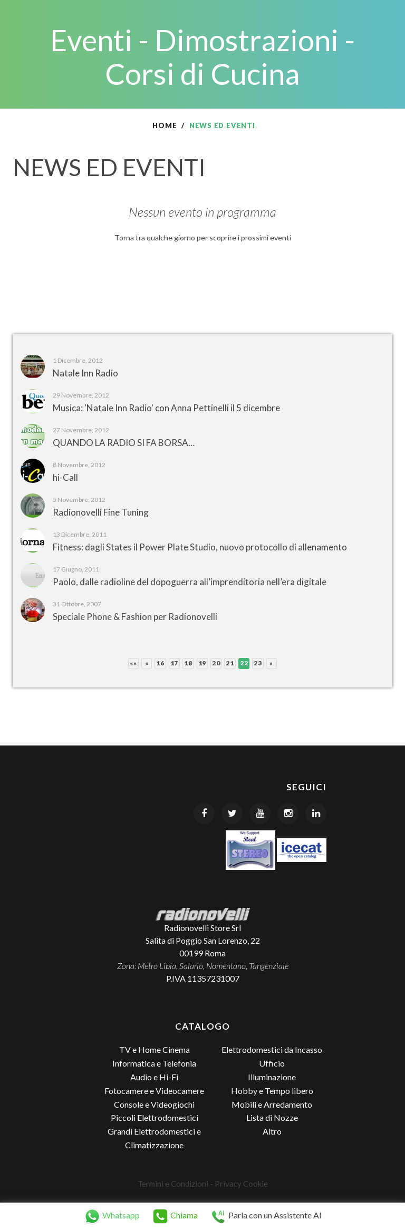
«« (133, 663)
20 (216, 663)
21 (230, 663)
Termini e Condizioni (173, 1183)
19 (202, 663)
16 (160, 663)
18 (188, 663)
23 (258, 663)
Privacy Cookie (241, 1183)
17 (174, 663)
